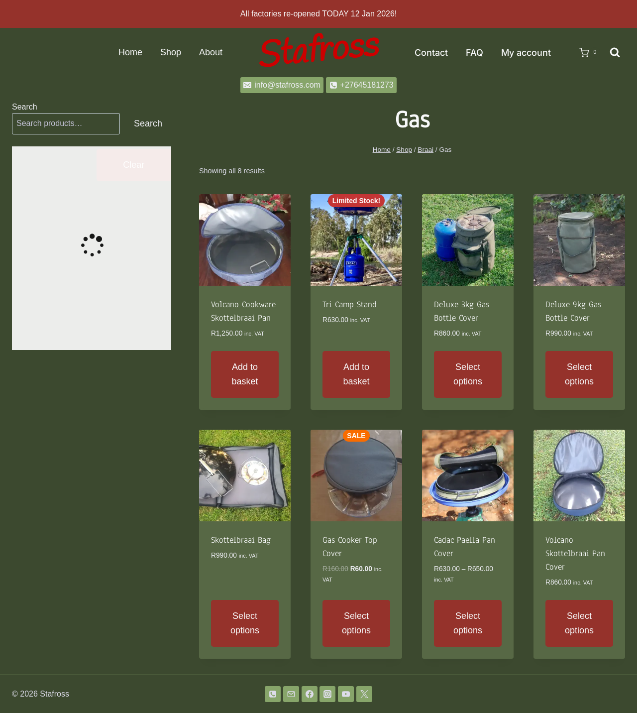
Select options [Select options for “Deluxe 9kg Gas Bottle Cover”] (579, 374)
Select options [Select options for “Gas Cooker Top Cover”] (356, 623)
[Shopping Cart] (584, 52)
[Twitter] (364, 694)
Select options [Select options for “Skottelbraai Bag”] (244, 623)
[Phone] (273, 694)
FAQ (474, 52)
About (210, 52)
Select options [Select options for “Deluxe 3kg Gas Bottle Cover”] (467, 374)
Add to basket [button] (244, 374)
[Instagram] (327, 694)
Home (130, 52)
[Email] (291, 694)
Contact (431, 52)
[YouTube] (346, 694)
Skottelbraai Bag (241, 540)
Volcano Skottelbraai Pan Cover (575, 553)
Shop (170, 52)
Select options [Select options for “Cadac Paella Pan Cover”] (467, 623)
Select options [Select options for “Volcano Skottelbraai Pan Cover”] (579, 623)
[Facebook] (310, 694)
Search (24, 107)
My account (526, 52)
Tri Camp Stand (349, 304)
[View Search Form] (615, 53)
